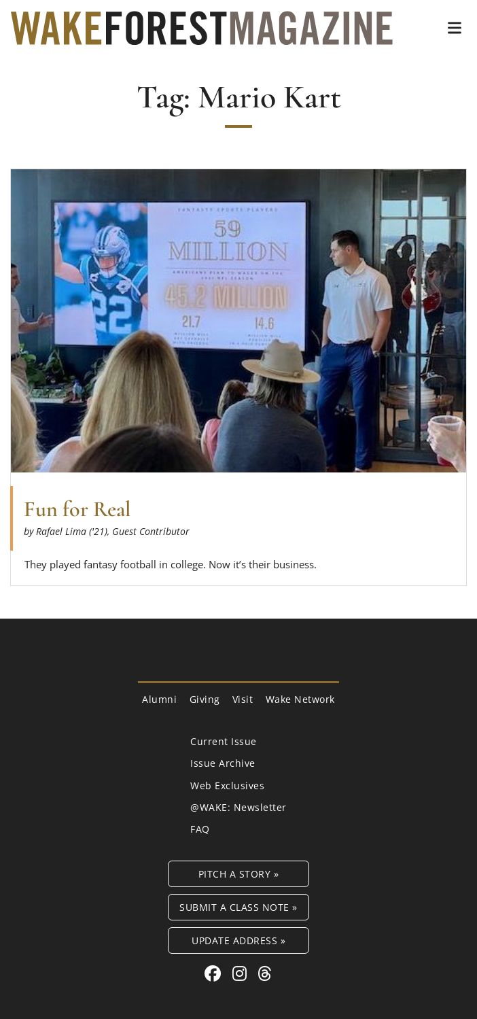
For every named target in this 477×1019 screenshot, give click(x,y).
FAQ (200, 829)
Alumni (159, 699)
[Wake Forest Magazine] (202, 34)
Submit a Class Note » (238, 907)
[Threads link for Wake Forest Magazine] (265, 973)
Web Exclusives (227, 785)
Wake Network (300, 699)
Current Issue (223, 741)
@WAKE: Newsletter (238, 807)
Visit (242, 699)
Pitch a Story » (238, 873)
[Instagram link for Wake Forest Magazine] (241, 973)
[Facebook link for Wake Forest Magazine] (215, 973)
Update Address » (238, 940)
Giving (205, 699)
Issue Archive (222, 763)
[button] (455, 28)
